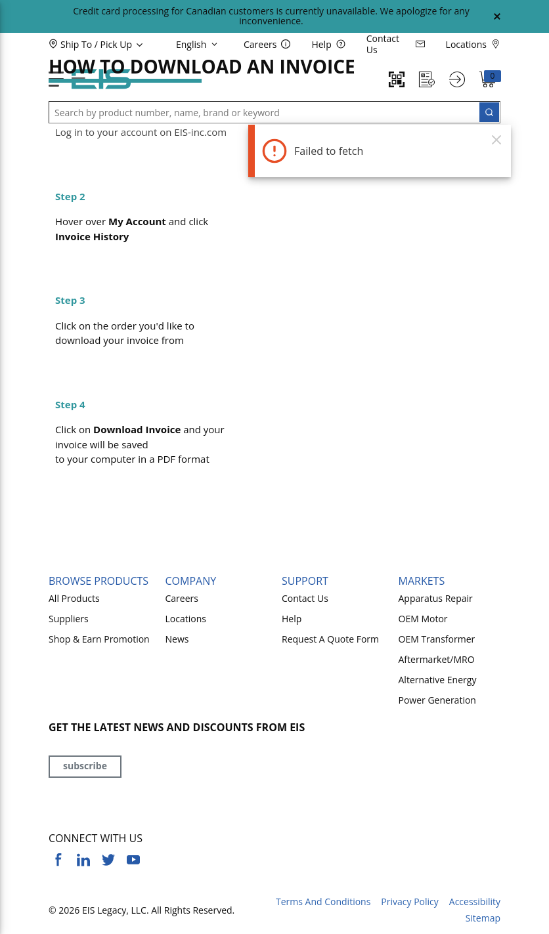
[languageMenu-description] (199, 44)
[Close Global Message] (497, 16)
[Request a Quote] (426, 79)
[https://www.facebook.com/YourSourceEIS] (58, 860)
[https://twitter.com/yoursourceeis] (108, 860)
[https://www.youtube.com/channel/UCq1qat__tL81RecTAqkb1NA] (133, 860)
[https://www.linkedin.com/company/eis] (83, 860)
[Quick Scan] (396, 79)
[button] (117, 44)
